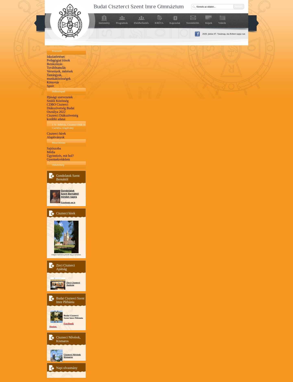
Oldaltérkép (58, 164)
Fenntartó (57, 50)
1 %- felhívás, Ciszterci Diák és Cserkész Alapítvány (68, 126)
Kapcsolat (174, 22)
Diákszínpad (58, 91)
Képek (208, 22)
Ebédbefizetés (141, 22)
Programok (122, 22)
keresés (238, 6)
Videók (222, 22)
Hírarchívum (58, 142)
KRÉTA (159, 22)
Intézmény (104, 22)
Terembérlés (192, 22)
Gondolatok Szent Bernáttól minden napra (70, 193)
